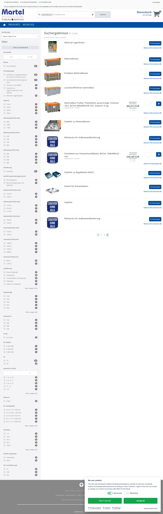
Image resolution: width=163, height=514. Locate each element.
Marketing (134, 493)
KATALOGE (28, 24)
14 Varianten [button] (155, 203)
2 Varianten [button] (155, 74)
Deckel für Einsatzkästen (76, 186)
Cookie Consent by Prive (150, 508)
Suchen (103, 14)
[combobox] (20, 36)
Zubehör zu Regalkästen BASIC (79, 172)
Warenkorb (144, 12)
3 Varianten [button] (155, 138)
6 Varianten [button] (155, 43)
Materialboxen (71, 58)
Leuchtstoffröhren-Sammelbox (79, 87)
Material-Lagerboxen (74, 42)
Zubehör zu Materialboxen (77, 121)
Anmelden (156, 2)
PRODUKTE (14, 24)
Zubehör (68, 202)
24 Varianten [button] (155, 173)
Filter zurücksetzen (20, 47)
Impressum (60, 495)
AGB (79, 495)
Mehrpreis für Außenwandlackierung (82, 137)
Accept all (141, 501)
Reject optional (105, 501)
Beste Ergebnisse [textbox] (9, 36)
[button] (152, 48)
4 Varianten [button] (155, 59)
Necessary (118, 493)
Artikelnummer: (69, 107)
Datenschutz (71, 495)
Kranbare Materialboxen (76, 73)
